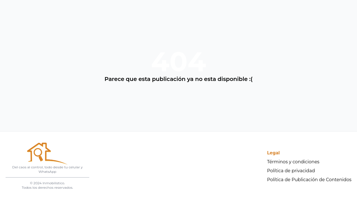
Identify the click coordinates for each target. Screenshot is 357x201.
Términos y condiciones (293, 161)
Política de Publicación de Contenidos (309, 179)
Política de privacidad (291, 170)
